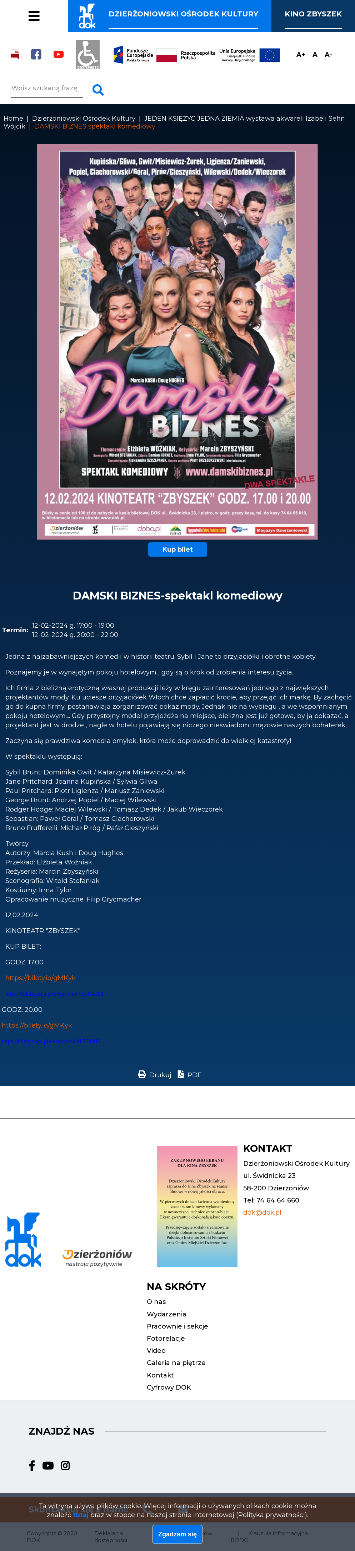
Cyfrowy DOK (169, 1387)
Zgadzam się (177, 1535)
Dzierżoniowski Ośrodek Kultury (83, 118)
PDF (194, 1075)
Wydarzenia (166, 1314)
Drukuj (160, 1075)
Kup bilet (177, 549)
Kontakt (160, 1375)
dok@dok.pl (262, 1212)
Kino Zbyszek (313, 14)
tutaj (81, 1515)
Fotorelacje (49, 21)
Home (13, 118)
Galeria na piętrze (176, 1363)
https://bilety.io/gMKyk (40, 978)
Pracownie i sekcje (68, 7)
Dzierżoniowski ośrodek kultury (183, 14)
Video (156, 1351)
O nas (156, 1302)
